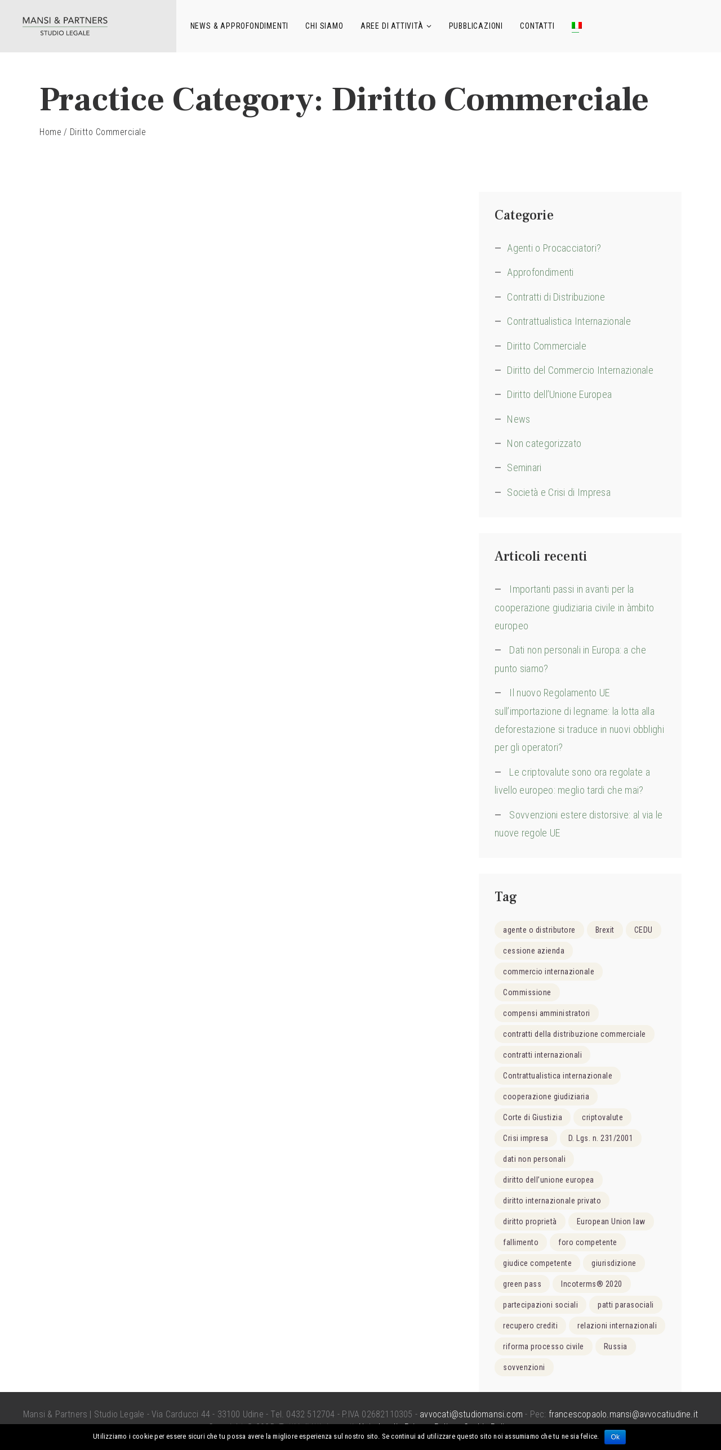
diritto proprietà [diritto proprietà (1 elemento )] (530, 1221)
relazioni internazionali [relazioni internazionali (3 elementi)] (617, 1325)
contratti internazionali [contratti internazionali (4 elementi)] (542, 1054)
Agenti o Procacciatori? (554, 248)
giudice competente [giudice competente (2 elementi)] (537, 1263)
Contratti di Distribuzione (556, 297)
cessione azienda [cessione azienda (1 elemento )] (533, 950)
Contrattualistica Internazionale (569, 321)
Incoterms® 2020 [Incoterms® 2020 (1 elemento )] (591, 1283)
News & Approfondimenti (239, 25)
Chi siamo (324, 25)
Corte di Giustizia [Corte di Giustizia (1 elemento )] (532, 1117)
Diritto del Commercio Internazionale (580, 370)
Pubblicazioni (476, 25)
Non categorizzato (544, 443)
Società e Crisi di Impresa (559, 492)
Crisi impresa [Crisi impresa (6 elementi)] (526, 1138)
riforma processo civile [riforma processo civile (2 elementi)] (543, 1346)
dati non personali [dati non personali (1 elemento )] (534, 1158)
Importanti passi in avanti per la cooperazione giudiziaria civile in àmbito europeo (574, 607)
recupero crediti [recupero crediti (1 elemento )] (530, 1325)
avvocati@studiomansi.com (471, 1414)
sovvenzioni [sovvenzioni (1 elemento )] (524, 1367)
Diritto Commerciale (546, 346)
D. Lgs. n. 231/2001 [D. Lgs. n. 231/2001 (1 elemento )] (601, 1138)
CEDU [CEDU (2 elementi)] (643, 929)
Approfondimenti (540, 272)
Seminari (524, 467)
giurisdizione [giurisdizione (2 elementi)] (614, 1263)
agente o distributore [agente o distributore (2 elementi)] (539, 929)
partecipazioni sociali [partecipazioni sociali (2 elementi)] (540, 1304)
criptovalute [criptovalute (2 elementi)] (602, 1117)
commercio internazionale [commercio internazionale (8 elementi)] (548, 971)
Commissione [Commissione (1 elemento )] (527, 992)
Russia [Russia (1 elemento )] (615, 1346)
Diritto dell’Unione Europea (559, 394)
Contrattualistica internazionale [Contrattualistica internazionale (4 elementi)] (557, 1075)
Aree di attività (392, 25)
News (518, 419)
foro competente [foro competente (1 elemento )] (587, 1242)
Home (50, 132)
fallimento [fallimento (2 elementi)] (520, 1242)
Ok (615, 1437)
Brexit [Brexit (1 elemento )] (605, 929)
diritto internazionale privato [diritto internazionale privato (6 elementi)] (552, 1200)
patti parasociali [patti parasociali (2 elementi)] (626, 1304)
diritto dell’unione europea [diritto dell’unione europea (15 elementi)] (548, 1179)
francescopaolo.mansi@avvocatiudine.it (623, 1414)
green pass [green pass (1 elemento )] (522, 1283)
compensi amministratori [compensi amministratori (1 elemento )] (546, 1013)
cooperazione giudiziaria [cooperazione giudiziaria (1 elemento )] (546, 1096)
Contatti (537, 25)
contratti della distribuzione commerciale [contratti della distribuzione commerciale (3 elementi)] (574, 1034)
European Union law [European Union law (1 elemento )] (611, 1221)
